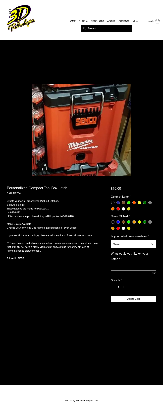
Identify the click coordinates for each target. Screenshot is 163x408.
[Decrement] (113, 287)
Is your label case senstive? (130, 236)
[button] (158, 21)
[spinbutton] (118, 287)
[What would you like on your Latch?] (133, 266)
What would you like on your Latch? (129, 256)
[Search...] (106, 28)
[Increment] (123, 287)
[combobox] (133, 244)
